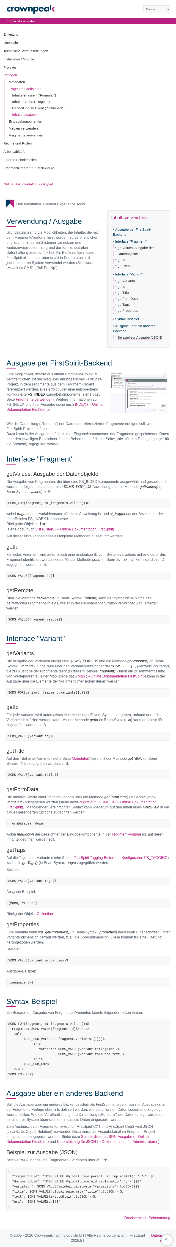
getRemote (126, 266)
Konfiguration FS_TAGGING (145, 858)
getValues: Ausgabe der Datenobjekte (136, 251)
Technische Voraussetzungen (25, 51)
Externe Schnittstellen (20, 160)
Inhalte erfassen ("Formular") (34, 95)
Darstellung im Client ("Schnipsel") (38, 108)
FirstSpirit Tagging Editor (93, 858)
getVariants (126, 281)
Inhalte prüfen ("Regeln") (31, 102)
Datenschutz (160, 1237)
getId (121, 260)
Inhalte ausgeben (25, 114)
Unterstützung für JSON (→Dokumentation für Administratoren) (108, 1142)
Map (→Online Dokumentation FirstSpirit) (111, 676)
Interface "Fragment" (130, 241)
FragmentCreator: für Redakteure (28, 168)
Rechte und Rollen (17, 143)
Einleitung (11, 34)
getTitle (123, 293)
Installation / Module (18, 59)
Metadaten (17, 82)
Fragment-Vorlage (126, 834)
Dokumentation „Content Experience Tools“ (51, 204)
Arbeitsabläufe (14, 151)
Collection (45, 914)
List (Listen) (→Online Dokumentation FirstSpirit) (74, 529)
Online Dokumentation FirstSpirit (28, 184)
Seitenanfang (159, 1218)
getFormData (128, 298)
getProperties (128, 310)
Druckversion (135, 1218)
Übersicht (10, 43)
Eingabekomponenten (25, 121)
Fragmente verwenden (26, 135)
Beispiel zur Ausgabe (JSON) (140, 337)
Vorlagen (10, 75)
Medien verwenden (23, 128)
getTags (124, 304)
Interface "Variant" (129, 274)
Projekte (9, 67)
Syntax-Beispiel (127, 319)
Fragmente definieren (25, 89)
